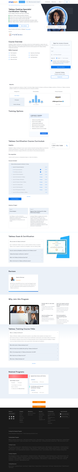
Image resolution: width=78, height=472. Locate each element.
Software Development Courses (45, 457)
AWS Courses (59, 458)
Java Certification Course (47, 449)
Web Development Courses (57, 457)
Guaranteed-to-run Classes (51, 418)
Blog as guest (30, 414)
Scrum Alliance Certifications (33, 457)
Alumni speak (21, 417)
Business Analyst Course (36, 440)
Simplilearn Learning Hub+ (51, 415)
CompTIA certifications (52, 458)
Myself (58, 58)
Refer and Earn (11, 413)
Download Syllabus (15, 198)
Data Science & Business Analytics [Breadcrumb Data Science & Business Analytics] (15, 5)
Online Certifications (24, 455)
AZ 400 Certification (25, 448)
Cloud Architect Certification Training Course (53, 439)
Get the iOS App (65, 416)
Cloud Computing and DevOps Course (30, 433)
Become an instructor (31, 413)
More (60, 1)
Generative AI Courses (33, 455)
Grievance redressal (21, 420)
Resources (54, 1)
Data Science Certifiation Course (30, 439)
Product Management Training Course (15, 433)
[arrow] (28, 164)
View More (28, 196)
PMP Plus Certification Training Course (15, 439)
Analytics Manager (16, 104)
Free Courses (41, 413)
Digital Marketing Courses (24, 459)
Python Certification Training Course (60, 449)
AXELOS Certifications (27, 458)
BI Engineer (17, 99)
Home (9, 5)
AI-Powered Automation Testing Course (49, 440)
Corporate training (51, 413)
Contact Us (60, 76)
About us (21, 413)
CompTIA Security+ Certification (15, 448)
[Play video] (24, 314)
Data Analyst (17, 95)
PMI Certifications (44, 458)
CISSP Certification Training (43, 448)
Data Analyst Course (40, 439)
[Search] (35, 2)
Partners (49, 421)
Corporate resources (51, 420)
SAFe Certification (33, 448)
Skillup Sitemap (41, 414)
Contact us (21, 422)
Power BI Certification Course (36, 449)
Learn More (39, 406)
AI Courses (17, 459)
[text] (61, 47)
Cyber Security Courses (61, 455)
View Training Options (13, 25)
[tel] (61, 54)
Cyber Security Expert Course (25, 440)
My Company (64, 58)
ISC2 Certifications (18, 458)
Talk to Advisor (24, 25)
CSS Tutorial (11, 467)
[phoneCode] (52, 55)
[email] (61, 51)
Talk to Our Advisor (61, 66)
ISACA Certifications (35, 458)
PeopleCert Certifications (22, 457)
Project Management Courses (14, 455)
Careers (20, 414)
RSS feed (40, 417)
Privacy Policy (61, 63)
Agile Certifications (41, 455)
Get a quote (28, 29)
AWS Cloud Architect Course (63, 440)
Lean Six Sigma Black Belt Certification (23, 449)
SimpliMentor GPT (42, 419)
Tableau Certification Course (54, 448)
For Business (47, 1)
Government (50, 423)
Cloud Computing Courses (51, 455)
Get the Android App (65, 413)
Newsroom (21, 416)
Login (67, 1)
